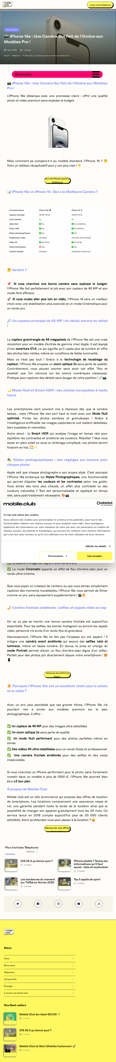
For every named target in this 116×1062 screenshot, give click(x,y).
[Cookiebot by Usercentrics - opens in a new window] (99, 503)
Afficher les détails (95, 546)
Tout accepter (94, 556)
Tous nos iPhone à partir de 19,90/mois (57, 180)
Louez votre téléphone (100, 5)
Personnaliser (57, 556)
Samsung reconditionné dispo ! (57, 674)
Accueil (6, 55)
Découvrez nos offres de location (57, 829)
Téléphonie (12, 30)
